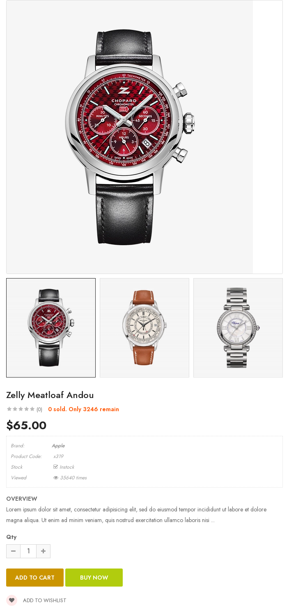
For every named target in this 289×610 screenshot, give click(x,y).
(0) (39, 409)
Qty (11, 537)
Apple (58, 445)
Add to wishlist (36, 600)
